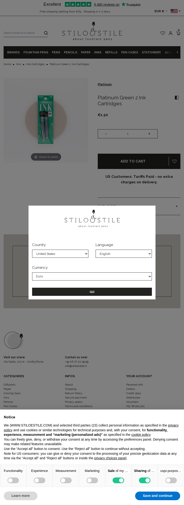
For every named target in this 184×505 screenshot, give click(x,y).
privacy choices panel (110, 458)
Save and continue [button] (157, 496)
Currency (40, 267)
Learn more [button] (21, 496)
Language (104, 245)
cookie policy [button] (140, 435)
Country (39, 245)
